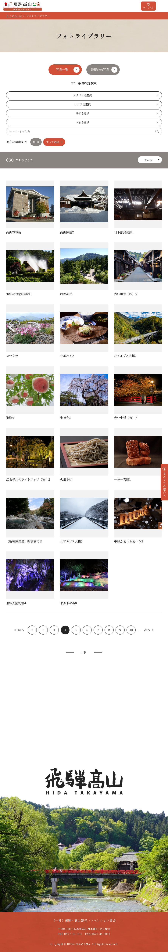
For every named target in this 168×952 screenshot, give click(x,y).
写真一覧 (62, 69)
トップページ (14, 16)
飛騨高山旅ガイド (22, 6)
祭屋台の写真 (100, 69)
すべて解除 (52, 142)
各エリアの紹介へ (164, 484)
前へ (21, 630)
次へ (147, 630)
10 (131, 630)
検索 (157, 131)
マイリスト (148, 7)
